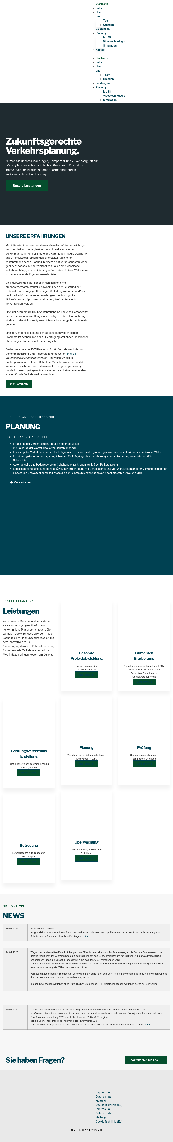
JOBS (147, 1025)
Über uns (99, 14)
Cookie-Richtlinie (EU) (109, 1105)
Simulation (110, 46)
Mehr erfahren (28, 772)
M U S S (72, 354)
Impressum (103, 1092)
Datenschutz (103, 1097)
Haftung (101, 1101)
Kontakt (100, 50)
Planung (101, 33)
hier (86, 936)
